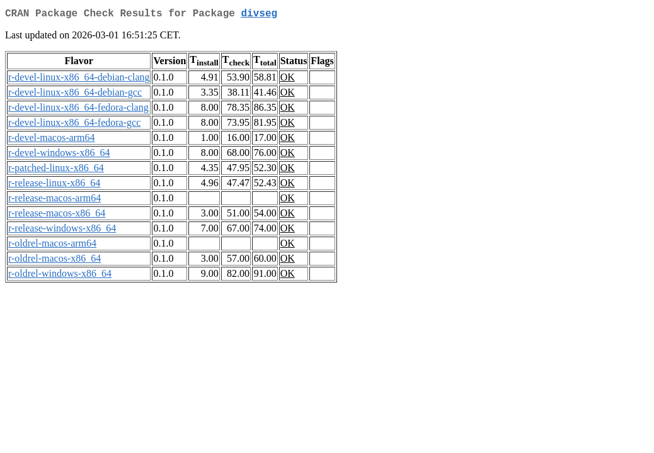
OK (287, 79)
